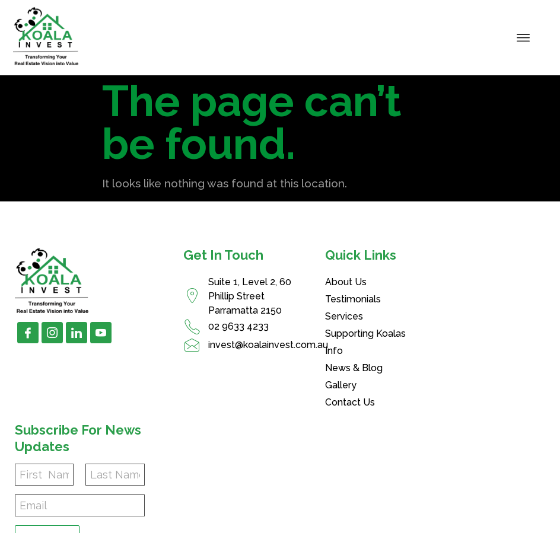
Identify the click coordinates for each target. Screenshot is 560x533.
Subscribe (453, 362)
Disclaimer (457, 522)
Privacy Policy (382, 522)
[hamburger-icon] (523, 37)
